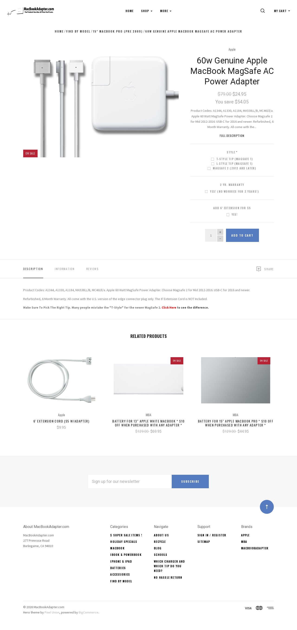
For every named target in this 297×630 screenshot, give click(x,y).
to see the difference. (185, 308)
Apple (232, 49)
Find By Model (121, 581)
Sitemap (203, 542)
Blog (157, 548)
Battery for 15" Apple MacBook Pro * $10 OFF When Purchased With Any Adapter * (235, 423)
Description (33, 269)
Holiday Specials (123, 542)
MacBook (117, 548)
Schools (160, 555)
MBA (244, 542)
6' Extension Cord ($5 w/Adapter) (61, 421)
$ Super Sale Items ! (126, 535)
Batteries (118, 568)
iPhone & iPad (121, 561)
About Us (161, 535)
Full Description (232, 136)
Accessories (120, 574)
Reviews (92, 269)
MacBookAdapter (255, 548)
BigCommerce (88, 612)
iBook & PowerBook (125, 555)
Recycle (160, 542)
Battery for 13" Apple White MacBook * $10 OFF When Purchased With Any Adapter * (148, 423)
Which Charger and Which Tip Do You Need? (169, 566)
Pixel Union (52, 612)
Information (65, 269)
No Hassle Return (168, 577)
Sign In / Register (211, 535)
